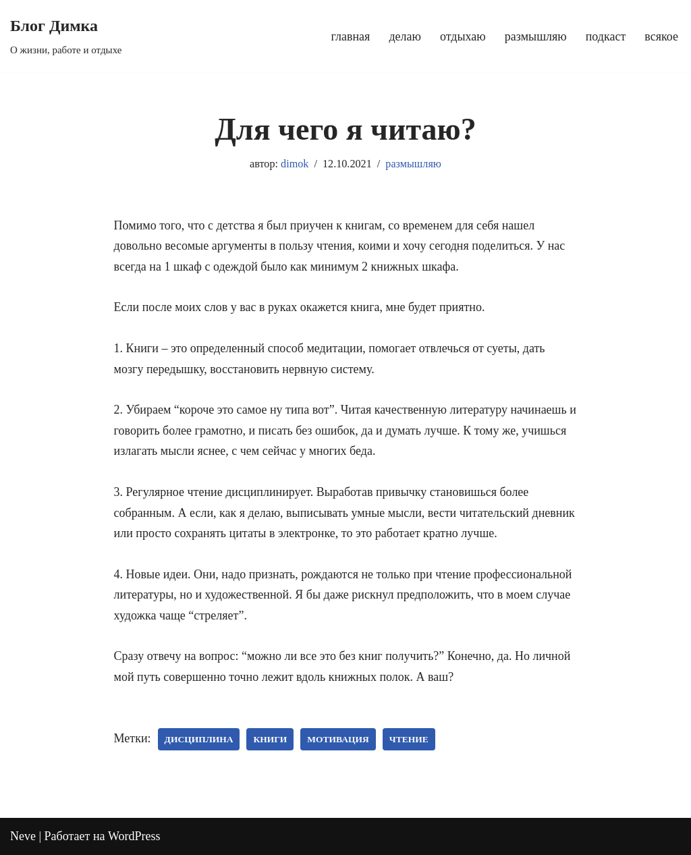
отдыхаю (463, 36)
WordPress (134, 836)
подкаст (606, 36)
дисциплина (199, 739)
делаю (405, 36)
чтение (409, 739)
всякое (661, 36)
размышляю (536, 36)
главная (350, 36)
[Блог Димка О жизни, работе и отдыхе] (65, 36)
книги (270, 739)
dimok (294, 164)
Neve (23, 836)
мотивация (337, 739)
